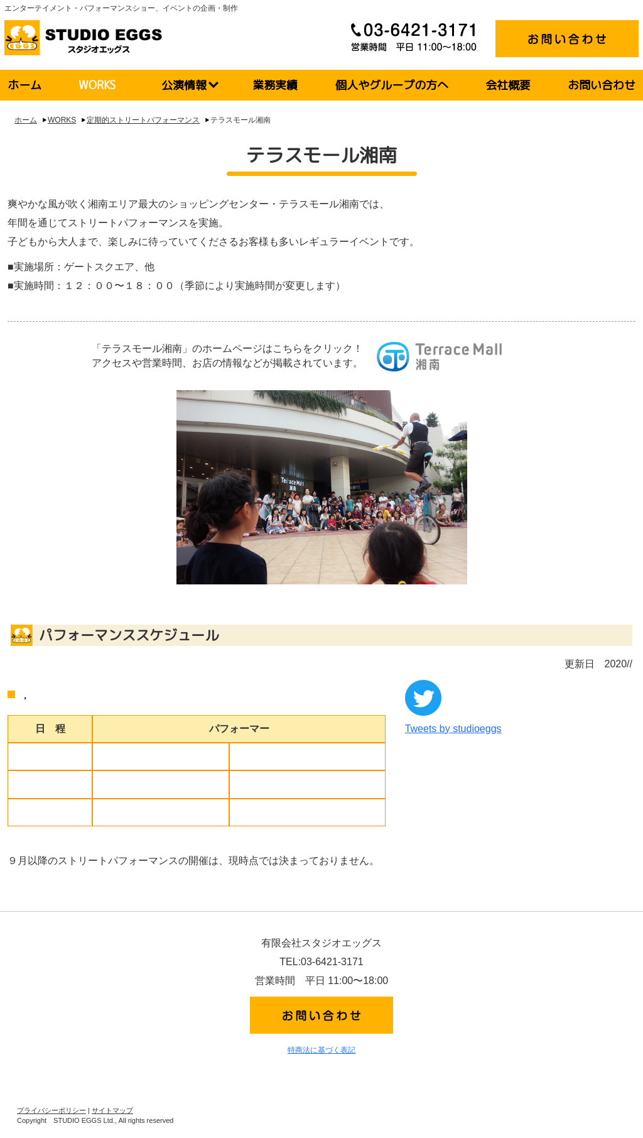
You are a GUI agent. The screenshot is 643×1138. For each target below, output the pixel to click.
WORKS (97, 85)
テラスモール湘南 (240, 120)
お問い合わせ (601, 85)
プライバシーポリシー (51, 1110)
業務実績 (275, 85)
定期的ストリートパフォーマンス (143, 120)
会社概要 (508, 85)
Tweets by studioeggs (453, 728)
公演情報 (184, 85)
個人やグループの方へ (391, 85)
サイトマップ (112, 1110)
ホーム (24, 85)
